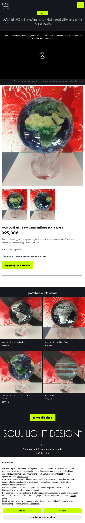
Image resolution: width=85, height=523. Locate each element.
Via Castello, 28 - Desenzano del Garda (42, 448)
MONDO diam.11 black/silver (13, 342)
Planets (42, 13)
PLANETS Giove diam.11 (54, 395)
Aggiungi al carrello (17, 265)
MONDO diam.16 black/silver (56, 342)
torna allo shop (42, 417)
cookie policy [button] (22, 476)
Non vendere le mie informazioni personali (20, 490)
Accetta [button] (62, 511)
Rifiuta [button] (22, 511)
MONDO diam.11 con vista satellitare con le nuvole (18, 397)
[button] (81, 461)
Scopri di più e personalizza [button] (42, 517)
